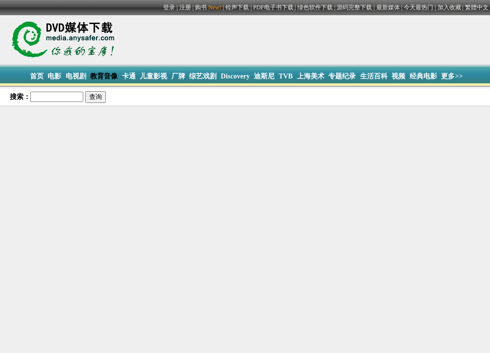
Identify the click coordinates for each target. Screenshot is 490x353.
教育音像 (104, 76)
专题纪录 (342, 76)
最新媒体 (388, 7)
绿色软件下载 (315, 7)
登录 (169, 7)
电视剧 (76, 76)
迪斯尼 (264, 76)
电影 (54, 76)
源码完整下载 (354, 7)
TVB (286, 76)
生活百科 (374, 76)
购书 (209, 7)
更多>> (452, 76)
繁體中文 (477, 7)
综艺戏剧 (203, 76)
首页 (37, 76)
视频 (398, 76)
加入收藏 (449, 7)
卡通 (129, 76)
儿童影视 (153, 76)
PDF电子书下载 (273, 7)
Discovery (235, 76)
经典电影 (423, 76)
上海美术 (310, 76)
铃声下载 (237, 7)
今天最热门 (418, 7)
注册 (185, 7)
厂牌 (178, 76)
